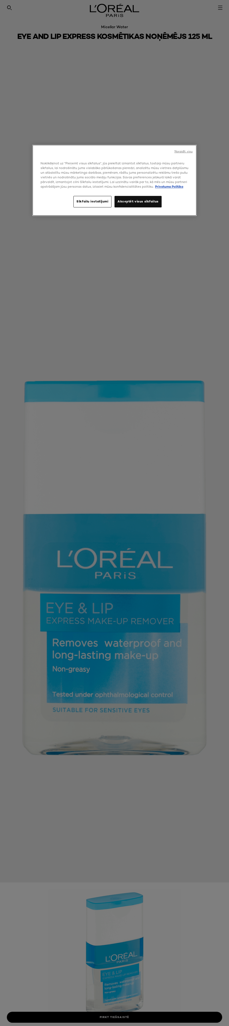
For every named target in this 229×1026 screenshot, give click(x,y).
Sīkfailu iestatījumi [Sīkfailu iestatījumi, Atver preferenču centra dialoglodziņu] (92, 201)
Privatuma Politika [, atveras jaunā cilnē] (169, 186)
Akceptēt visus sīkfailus (138, 201)
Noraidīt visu (183, 151)
